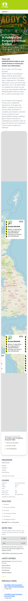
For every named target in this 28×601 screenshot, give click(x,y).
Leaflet (11, 431)
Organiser (5, 11)
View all (4, 576)
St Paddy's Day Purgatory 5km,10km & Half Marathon (14, 586)
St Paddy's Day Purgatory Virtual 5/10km (13, 595)
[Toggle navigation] (25, 4)
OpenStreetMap (18, 431)
